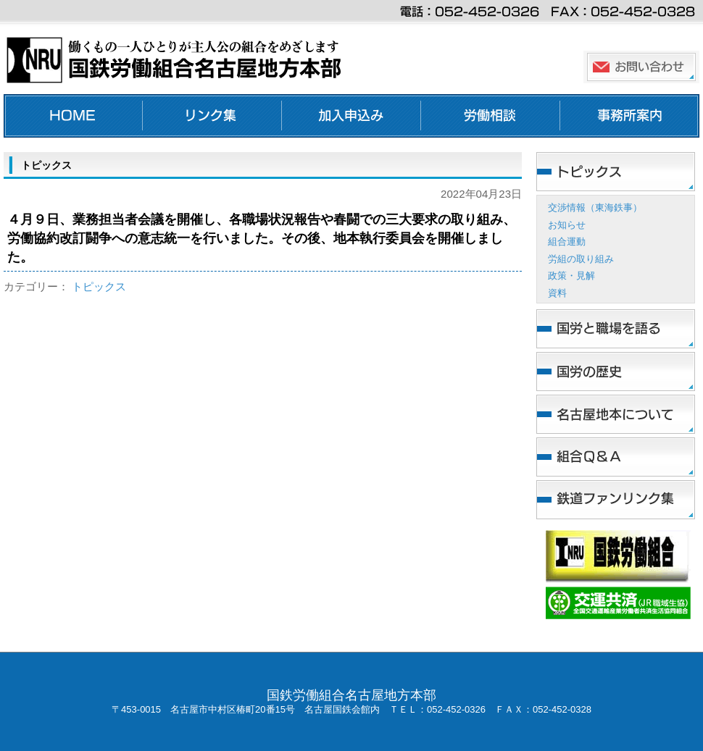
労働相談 (490, 116)
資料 (557, 293)
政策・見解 (571, 275)
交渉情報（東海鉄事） (595, 207)
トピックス (99, 286)
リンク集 (212, 116)
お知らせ (567, 224)
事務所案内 (629, 116)
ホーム (73, 116)
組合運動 (567, 241)
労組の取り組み (581, 258)
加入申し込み (351, 116)
